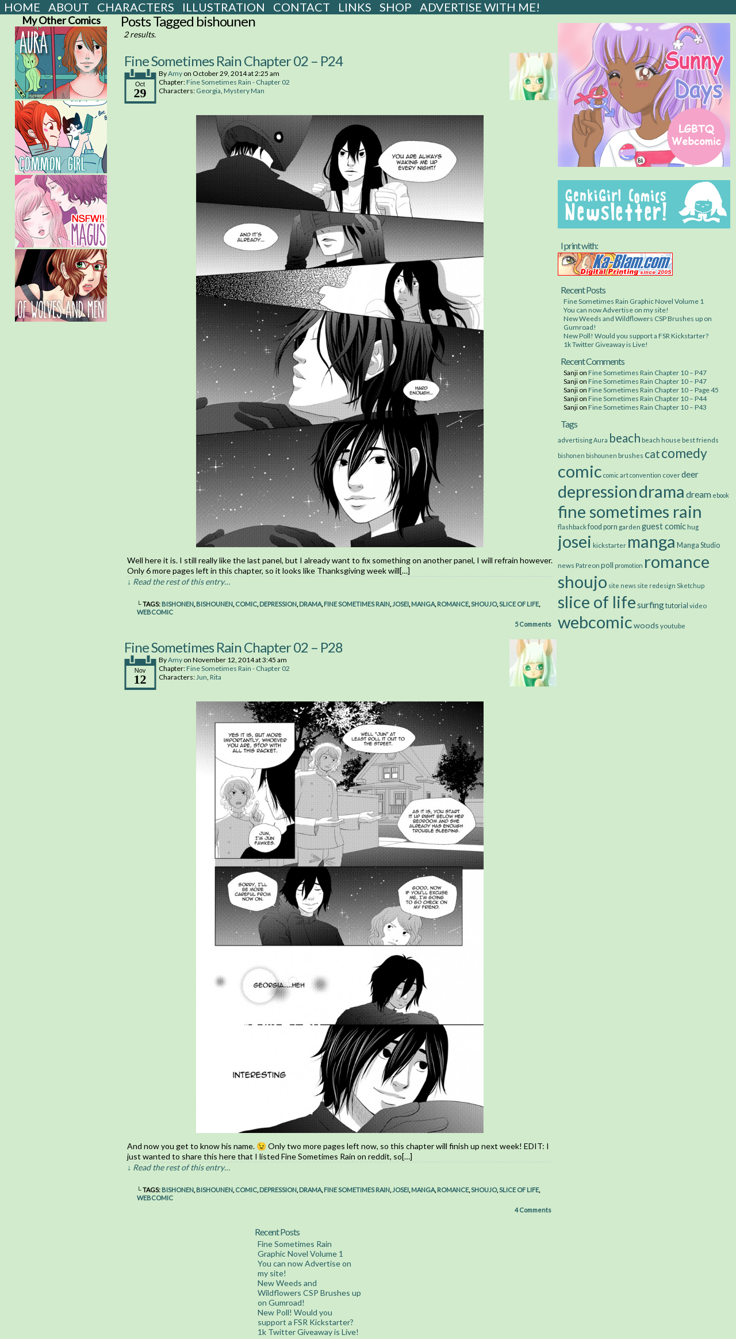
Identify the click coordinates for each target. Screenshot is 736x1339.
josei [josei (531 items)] (575, 541)
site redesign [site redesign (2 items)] (656, 585)
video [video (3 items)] (698, 605)
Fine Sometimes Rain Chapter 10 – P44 (647, 398)
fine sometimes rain (357, 604)
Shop (395, 7)
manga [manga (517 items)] (651, 541)
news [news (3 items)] (566, 565)
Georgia (208, 90)
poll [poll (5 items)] (607, 565)
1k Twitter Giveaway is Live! (606, 344)
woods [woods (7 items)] (646, 625)
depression (278, 604)
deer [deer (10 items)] (690, 474)
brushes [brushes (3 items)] (630, 455)
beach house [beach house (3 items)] (661, 440)
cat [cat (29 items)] (652, 453)
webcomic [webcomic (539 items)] (595, 622)
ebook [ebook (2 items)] (720, 495)
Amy (175, 73)
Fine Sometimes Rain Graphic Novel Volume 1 (634, 301)
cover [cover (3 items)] (671, 475)
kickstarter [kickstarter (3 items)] (609, 545)
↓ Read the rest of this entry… (178, 581)
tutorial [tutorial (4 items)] (676, 605)
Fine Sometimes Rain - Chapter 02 (238, 82)
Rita (215, 677)
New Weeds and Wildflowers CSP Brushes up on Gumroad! (309, 1292)
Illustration (223, 7)
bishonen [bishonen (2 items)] (571, 455)
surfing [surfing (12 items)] (650, 604)
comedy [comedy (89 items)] (684, 453)
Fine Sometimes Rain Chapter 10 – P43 (647, 407)
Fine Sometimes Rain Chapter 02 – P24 (233, 60)
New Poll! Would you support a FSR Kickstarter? (636, 335)
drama (310, 604)
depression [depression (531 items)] (598, 491)
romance (453, 604)
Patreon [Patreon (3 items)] (588, 565)
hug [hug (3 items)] (693, 526)
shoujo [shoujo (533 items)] (582, 581)
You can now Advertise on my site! (616, 310)
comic (246, 604)
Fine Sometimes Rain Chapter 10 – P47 (647, 372)
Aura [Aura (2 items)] (600, 440)
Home (22, 7)
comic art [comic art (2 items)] (615, 475)
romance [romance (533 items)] (677, 561)
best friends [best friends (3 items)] (700, 440)
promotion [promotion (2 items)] (629, 565)
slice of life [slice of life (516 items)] (597, 602)
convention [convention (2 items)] (645, 475)
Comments (533, 624)
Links (354, 7)
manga (423, 604)
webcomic (155, 612)
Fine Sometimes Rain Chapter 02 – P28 (233, 647)
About (68, 7)
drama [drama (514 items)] (662, 491)
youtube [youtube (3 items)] (672, 625)
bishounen (214, 604)
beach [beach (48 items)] (625, 438)
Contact (301, 7)
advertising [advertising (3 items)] (575, 440)
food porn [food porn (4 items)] (603, 526)
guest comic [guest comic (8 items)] (664, 526)
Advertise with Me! (480, 7)
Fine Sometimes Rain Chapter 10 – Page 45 (653, 390)
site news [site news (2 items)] (622, 585)
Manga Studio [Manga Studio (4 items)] (698, 545)
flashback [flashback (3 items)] (572, 526)
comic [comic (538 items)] (580, 471)
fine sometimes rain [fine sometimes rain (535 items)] (630, 511)
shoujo (484, 604)
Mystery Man (244, 90)
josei (400, 604)
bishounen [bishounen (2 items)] (601, 455)
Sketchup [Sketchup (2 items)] (690, 585)
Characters (135, 7)
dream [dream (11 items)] (698, 494)
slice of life (519, 604)
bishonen (178, 604)
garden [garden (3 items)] (630, 526)
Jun (201, 677)
